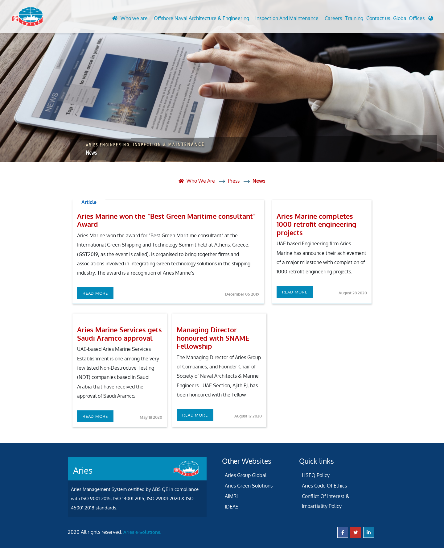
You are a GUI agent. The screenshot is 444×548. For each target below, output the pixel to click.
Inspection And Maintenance (287, 18)
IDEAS (232, 507)
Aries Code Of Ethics (324, 486)
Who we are (134, 18)
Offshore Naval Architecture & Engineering (201, 18)
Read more (95, 293)
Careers (333, 18)
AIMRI (231, 496)
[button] (413, 20)
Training (354, 18)
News (259, 181)
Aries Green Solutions (249, 486)
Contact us (378, 18)
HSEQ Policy (316, 475)
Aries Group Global (245, 475)
